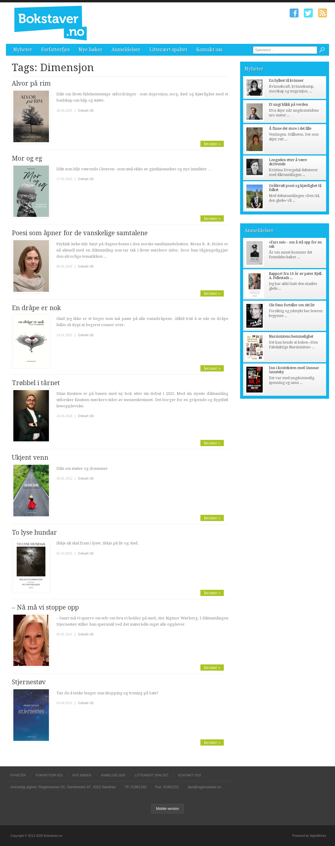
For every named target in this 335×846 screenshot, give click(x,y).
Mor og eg (27, 158)
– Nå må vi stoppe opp (45, 607)
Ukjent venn (30, 457)
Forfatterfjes (55, 49)
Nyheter (22, 49)
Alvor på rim (31, 83)
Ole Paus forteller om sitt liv (292, 305)
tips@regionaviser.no (204, 787)
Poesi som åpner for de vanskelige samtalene (80, 233)
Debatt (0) (86, 111)
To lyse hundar (34, 532)
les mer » (212, 144)
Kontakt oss (209, 49)
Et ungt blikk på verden (288, 104)
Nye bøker (91, 49)
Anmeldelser (126, 49)
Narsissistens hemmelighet (291, 336)
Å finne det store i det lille (290, 128)
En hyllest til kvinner (286, 80)
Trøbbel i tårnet (36, 383)
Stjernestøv (29, 682)
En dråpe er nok (36, 308)
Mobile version (167, 809)
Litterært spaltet (168, 49)
